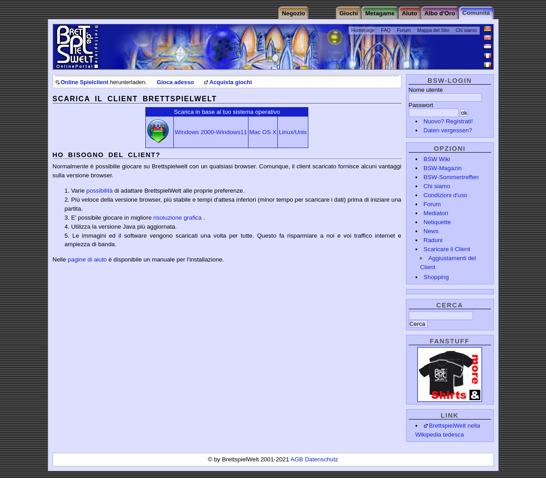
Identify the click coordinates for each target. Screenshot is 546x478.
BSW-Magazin (443, 168)
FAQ (385, 30)
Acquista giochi (230, 82)
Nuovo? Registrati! (448, 121)
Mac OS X (263, 132)
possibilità (99, 190)
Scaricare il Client (447, 249)
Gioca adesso (175, 82)
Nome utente (426, 89)
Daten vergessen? (448, 130)
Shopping (436, 277)
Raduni (433, 240)
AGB (297, 459)
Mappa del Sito (433, 30)
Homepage (363, 30)
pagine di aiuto (87, 259)
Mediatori (436, 213)
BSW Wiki (437, 159)
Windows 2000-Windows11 (211, 132)
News (431, 231)
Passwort (421, 105)
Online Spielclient (84, 82)
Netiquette (437, 222)
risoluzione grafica (177, 217)
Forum (404, 30)
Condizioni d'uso (445, 195)
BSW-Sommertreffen (451, 177)
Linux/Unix (293, 132)
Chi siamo (466, 30)
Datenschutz (321, 459)
